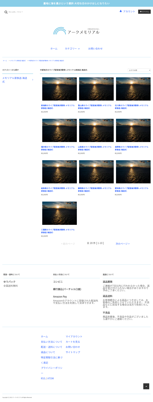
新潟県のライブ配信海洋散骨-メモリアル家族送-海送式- (58, 106)
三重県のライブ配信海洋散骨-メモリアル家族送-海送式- (58, 231)
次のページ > (123, 243)
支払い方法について (51, 341)
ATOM (50, 378)
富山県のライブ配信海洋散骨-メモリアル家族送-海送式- (95, 106)
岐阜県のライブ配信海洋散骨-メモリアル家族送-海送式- (58, 189)
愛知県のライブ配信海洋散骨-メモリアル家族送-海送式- (131, 189)
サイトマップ (73, 352)
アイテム (144, 11)
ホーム (53, 48)
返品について (48, 352)
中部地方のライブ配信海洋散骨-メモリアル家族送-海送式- (46, 61)
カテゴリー (73, 48)
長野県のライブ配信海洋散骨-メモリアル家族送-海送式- (131, 148)
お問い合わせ (95, 48)
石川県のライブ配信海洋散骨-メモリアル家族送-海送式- (131, 106)
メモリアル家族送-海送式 (18, 61)
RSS (43, 378)
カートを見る (73, 341)
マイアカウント (74, 336)
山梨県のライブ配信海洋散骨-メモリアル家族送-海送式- (95, 148)
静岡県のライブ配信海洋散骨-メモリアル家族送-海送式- (95, 189)
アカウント (129, 11)
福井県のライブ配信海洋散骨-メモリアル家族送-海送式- (58, 148)
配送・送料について (51, 347)
